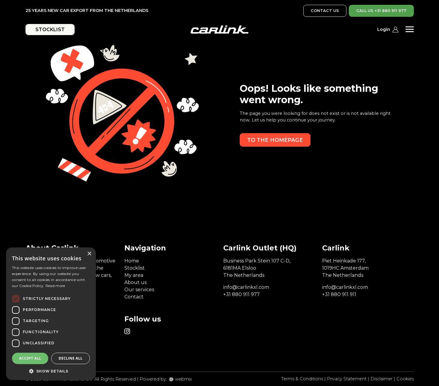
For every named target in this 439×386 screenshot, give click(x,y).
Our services (139, 289)
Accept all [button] (30, 358)
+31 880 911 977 (241, 294)
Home (131, 261)
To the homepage (275, 140)
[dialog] (51, 313)
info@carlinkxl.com (246, 287)
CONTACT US (325, 10)
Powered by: (153, 379)
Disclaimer (381, 379)
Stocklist (134, 268)
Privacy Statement (346, 379)
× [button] (89, 254)
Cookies (405, 379)
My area (133, 275)
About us (135, 282)
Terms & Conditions (302, 379)
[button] (51, 371)
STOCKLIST (50, 29)
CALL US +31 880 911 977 (381, 10)
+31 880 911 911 (339, 294)
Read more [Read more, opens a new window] (55, 285)
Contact (134, 297)
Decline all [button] (71, 358)
